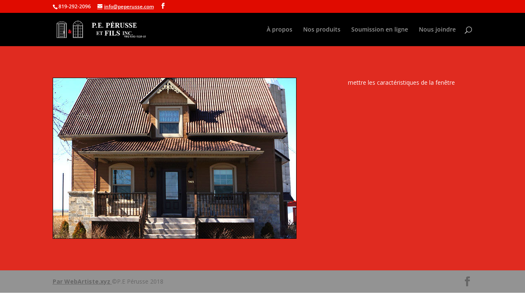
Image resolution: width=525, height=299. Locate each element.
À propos (279, 30)
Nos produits (321, 30)
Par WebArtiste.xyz (82, 281)
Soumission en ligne (379, 30)
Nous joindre (437, 30)
